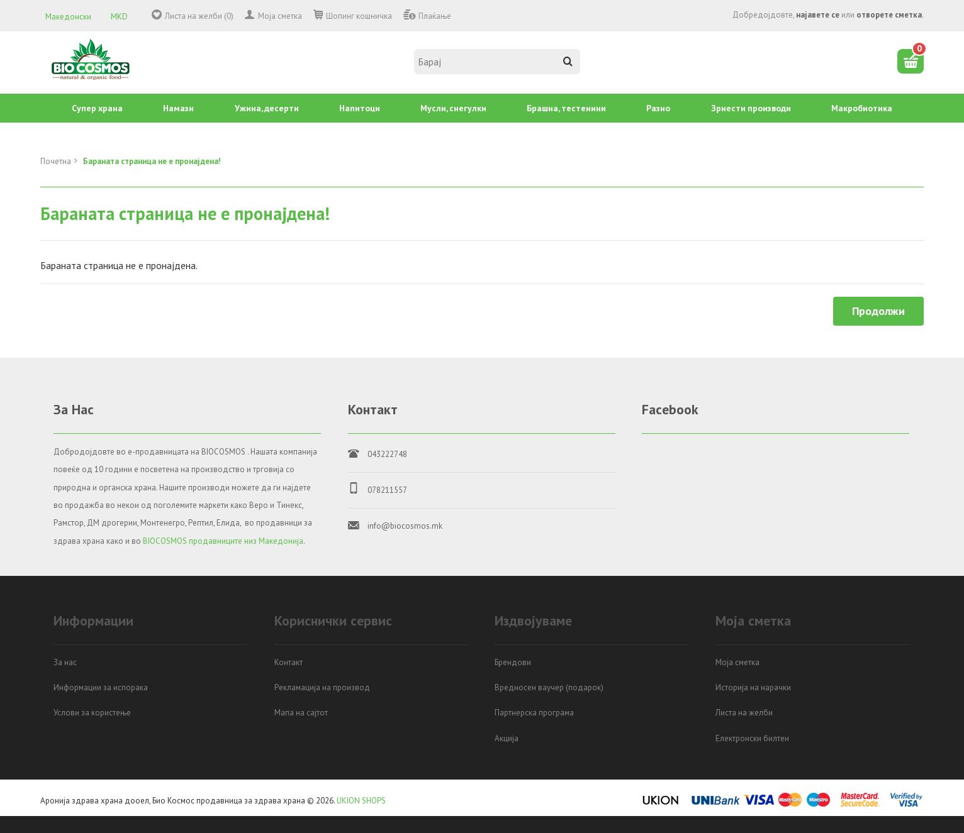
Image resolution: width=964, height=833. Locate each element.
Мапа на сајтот (301, 712)
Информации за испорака (100, 687)
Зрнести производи (751, 108)
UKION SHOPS (361, 800)
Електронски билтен (752, 738)
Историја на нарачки (753, 687)
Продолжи (878, 311)
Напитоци (359, 108)
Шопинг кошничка (359, 16)
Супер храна (97, 108)
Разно (658, 108)
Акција (506, 738)
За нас (65, 662)
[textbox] (497, 61)
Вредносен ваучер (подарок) (549, 687)
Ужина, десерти (267, 108)
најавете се (817, 14)
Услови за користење (92, 712)
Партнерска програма (534, 712)
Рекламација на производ (322, 687)
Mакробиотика (861, 108)
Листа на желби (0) (199, 16)
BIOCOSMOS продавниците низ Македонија (223, 541)
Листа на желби (744, 712)
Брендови (513, 662)
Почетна (55, 161)
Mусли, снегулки (453, 108)
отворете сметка (889, 14)
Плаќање (434, 16)
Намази (178, 108)
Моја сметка (280, 16)
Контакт (288, 662)
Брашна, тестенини (566, 108)
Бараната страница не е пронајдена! (152, 161)
